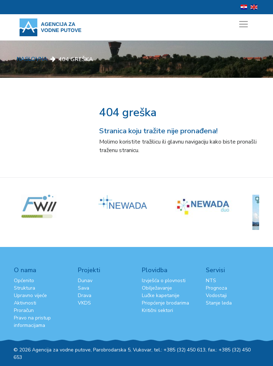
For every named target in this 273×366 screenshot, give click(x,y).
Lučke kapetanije (161, 295)
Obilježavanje (157, 288)
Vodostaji (216, 295)
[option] (136, 202)
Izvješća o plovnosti (164, 280)
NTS (211, 280)
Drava (84, 295)
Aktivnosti (25, 303)
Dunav (85, 280)
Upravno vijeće (30, 295)
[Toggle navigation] (243, 24)
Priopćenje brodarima (165, 303)
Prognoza (216, 288)
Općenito (24, 280)
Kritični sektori (157, 310)
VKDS (84, 303)
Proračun (24, 310)
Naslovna (32, 59)
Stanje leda (219, 303)
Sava (83, 288)
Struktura (24, 288)
